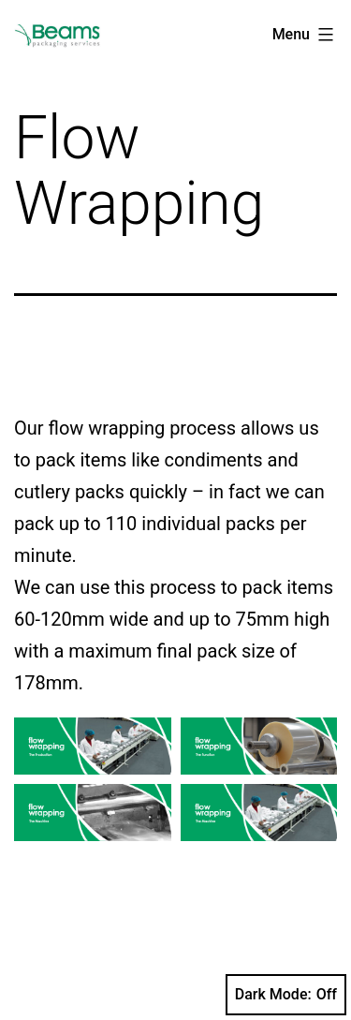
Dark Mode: (286, 994)
